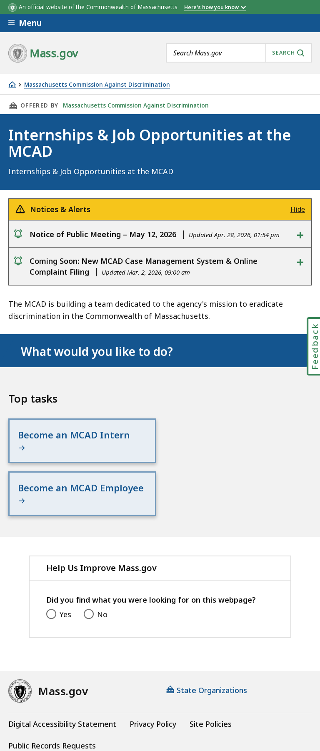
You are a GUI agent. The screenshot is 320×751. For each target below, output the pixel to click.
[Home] (12, 84)
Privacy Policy (153, 671)
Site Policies (211, 671)
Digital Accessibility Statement (62, 671)
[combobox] (239, 53)
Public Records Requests (52, 693)
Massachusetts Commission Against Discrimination (97, 84)
